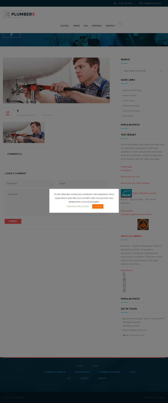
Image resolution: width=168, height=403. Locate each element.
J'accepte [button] (98, 206)
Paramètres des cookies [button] (78, 206)
